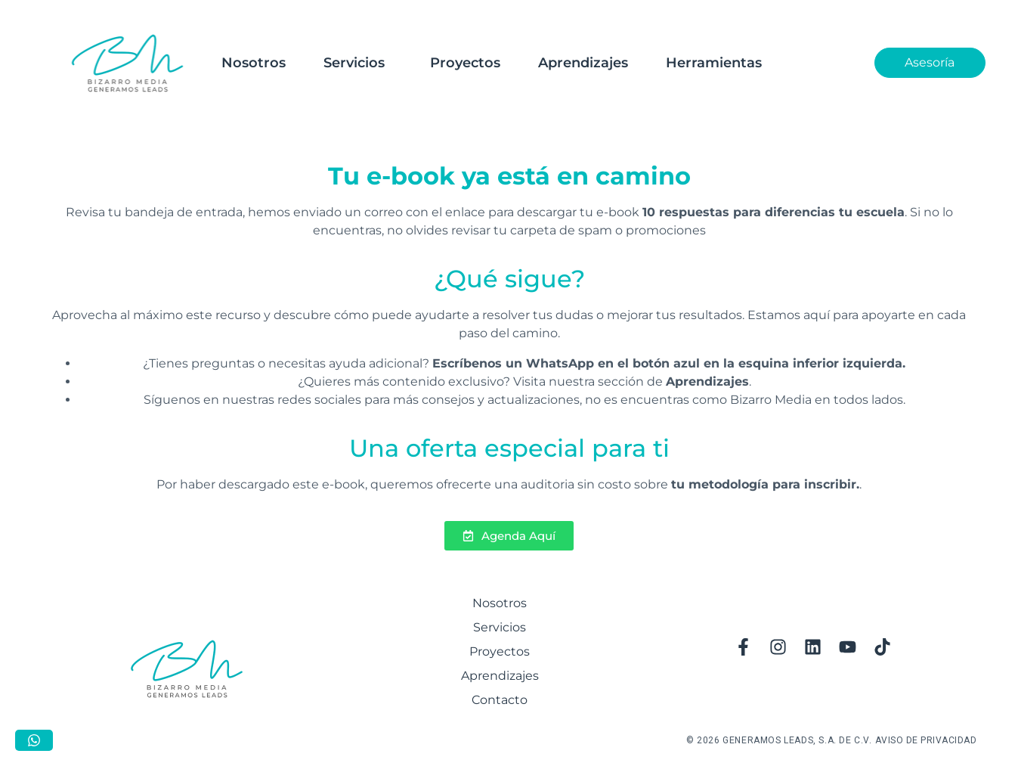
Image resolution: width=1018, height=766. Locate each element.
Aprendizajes (583, 62)
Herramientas (714, 62)
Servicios (354, 62)
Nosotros (253, 62)
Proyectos (465, 62)
